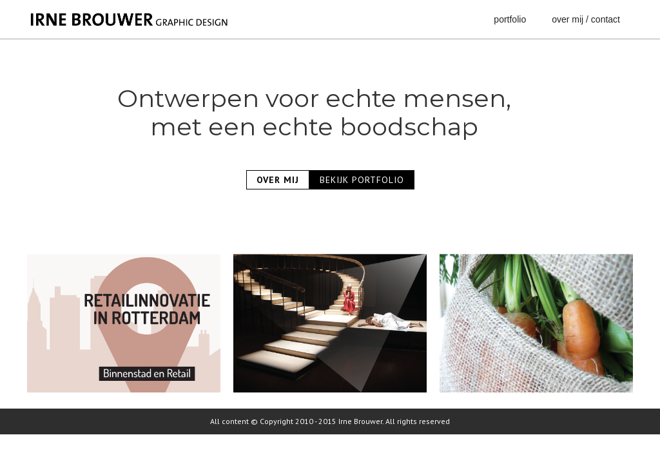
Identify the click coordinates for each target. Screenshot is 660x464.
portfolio (510, 19)
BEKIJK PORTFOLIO (362, 180)
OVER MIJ (278, 180)
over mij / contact (586, 19)
